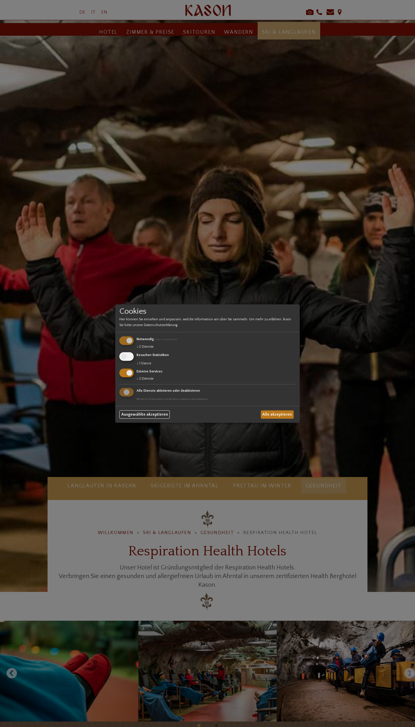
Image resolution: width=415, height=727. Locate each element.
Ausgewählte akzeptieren (144, 414)
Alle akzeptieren (277, 414)
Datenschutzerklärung (160, 325)
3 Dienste (145, 378)
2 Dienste (145, 347)
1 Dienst (144, 363)
